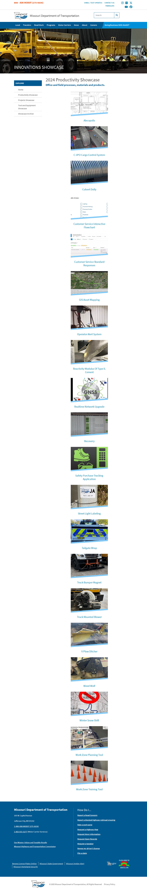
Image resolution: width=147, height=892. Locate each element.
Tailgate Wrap (89, 548)
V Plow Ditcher (89, 651)
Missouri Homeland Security (26, 866)
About (84, 25)
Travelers (27, 25)
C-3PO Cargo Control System (89, 155)
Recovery (89, 441)
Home (20, 89)
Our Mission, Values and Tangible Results (30, 842)
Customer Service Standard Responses (89, 263)
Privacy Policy (109, 884)
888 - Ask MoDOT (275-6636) (28, 2)
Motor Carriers (64, 25)
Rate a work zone (84, 824)
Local (17, 25)
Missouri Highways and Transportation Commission (35, 846)
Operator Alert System (89, 334)
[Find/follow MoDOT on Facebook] (131, 7)
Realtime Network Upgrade (89, 406)
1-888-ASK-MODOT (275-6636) (26, 826)
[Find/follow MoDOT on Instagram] (122, 3)
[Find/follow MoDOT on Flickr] (126, 3)
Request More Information (88, 834)
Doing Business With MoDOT (117, 25)
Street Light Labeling (89, 513)
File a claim (82, 853)
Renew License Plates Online (24, 863)
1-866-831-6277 (20, 831)
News (76, 25)
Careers (93, 25)
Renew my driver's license (88, 848)
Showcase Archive (26, 113)
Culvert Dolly (89, 189)
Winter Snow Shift (89, 720)
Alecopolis (89, 120)
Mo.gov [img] (113, 864)
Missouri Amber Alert (75, 863)
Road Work (39, 25)
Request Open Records (87, 839)
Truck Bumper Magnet (89, 582)
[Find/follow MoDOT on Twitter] (131, 3)
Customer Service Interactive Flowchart (89, 225)
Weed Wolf (89, 686)
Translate (109, 6)
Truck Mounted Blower (89, 617)
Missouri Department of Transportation (54, 16)
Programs (51, 25)
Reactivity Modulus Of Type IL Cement (89, 370)
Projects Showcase (26, 100)
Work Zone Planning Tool (89, 755)
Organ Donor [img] (125, 858)
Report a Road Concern (87, 815)
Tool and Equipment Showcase (27, 107)
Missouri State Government (51, 863)
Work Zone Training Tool (89, 789)
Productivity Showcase (28, 95)
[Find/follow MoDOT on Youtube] (126, 7)
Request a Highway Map (87, 829)
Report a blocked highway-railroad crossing (96, 820)
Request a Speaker (85, 843)
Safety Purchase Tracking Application (89, 477)
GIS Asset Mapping (89, 299)
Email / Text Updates (93, 3)
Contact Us (109, 3)
